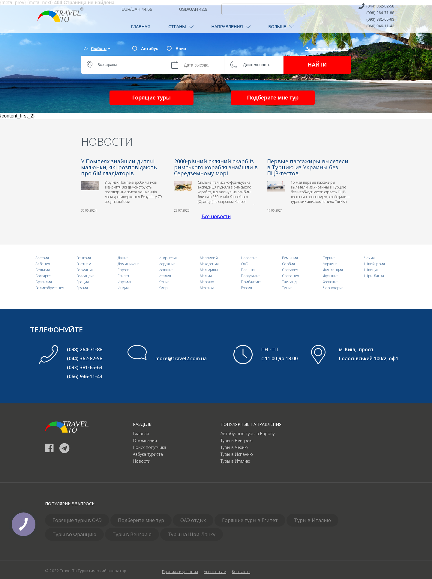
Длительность (256, 64)
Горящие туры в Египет (250, 520)
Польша (248, 269)
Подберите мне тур (272, 98)
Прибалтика (251, 281)
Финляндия (333, 269)
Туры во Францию (74, 534)
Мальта (206, 275)
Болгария (43, 275)
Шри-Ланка (374, 275)
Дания (123, 257)
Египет (123, 275)
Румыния (290, 257)
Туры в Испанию (236, 454)
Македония (209, 263)
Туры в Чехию (234, 447)
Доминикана (129, 263)
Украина (330, 263)
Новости (141, 461)
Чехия (369, 257)
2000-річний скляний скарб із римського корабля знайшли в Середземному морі (216, 167)
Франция (330, 275)
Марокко (207, 281)
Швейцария (374, 263)
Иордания (167, 263)
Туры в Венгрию (236, 440)
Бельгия (42, 269)
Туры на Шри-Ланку (191, 534)
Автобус (149, 48)
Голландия (85, 275)
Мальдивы (209, 269)
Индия (123, 287)
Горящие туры (151, 98)
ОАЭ (244, 263)
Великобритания (49, 287)
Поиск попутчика (149, 447)
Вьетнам (83, 263)
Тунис (287, 287)
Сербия (288, 263)
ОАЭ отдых (193, 520)
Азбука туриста (148, 454)
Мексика (207, 287)
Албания (42, 263)
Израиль (125, 281)
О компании (145, 440)
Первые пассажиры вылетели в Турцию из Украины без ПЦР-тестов (307, 167)
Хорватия (330, 281)
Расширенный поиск (326, 48)
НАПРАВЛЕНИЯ (231, 26)
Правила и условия (180, 571)
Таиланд (289, 281)
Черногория (333, 287)
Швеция (371, 269)
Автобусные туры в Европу (247, 433)
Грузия (82, 287)
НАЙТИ (317, 65)
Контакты (241, 571)
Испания (166, 269)
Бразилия (43, 281)
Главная (141, 433)
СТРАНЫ (180, 26)
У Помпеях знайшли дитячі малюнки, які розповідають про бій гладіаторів (119, 167)
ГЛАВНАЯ (140, 26)
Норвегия (249, 257)
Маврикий (209, 257)
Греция (82, 281)
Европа (124, 269)
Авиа (181, 48)
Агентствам (215, 571)
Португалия (250, 275)
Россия (246, 287)
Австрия (42, 257)
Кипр (163, 287)
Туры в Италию (235, 461)
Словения (290, 275)
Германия (85, 269)
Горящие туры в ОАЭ (77, 520)
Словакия (290, 269)
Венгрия (83, 257)
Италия (165, 275)
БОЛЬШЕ (281, 26)
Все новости (216, 216)
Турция (329, 257)
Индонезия (168, 257)
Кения (164, 281)
